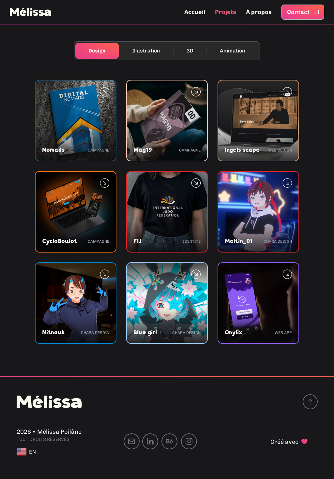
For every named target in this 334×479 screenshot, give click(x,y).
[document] (167, 239)
